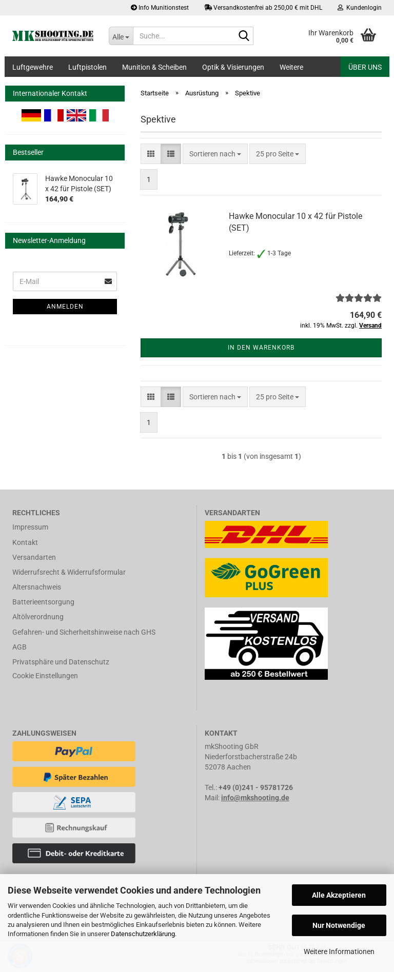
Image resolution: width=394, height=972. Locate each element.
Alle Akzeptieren (339, 895)
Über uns (365, 67)
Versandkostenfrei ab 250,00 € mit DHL (263, 7)
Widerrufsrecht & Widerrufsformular (69, 572)
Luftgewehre (32, 67)
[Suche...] (121, 36)
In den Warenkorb (261, 347)
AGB (19, 647)
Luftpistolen (87, 67)
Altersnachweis (36, 587)
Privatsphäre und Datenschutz (60, 662)
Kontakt (25, 542)
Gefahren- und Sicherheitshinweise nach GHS (83, 632)
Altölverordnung (38, 617)
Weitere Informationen (339, 951)
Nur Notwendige (338, 925)
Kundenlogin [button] (360, 7)
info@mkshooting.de (255, 798)
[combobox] (215, 154)
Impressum (30, 527)
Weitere (291, 67)
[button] (151, 154)
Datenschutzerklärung (143, 934)
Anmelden (65, 306)
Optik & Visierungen (233, 67)
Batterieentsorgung (43, 602)
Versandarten (34, 557)
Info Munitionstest (160, 7)
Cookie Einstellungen (45, 676)
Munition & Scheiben (154, 67)
